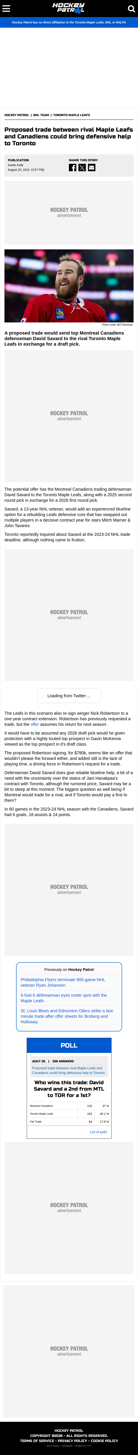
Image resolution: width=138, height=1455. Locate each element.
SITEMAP (67, 1446)
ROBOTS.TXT (83, 1446)
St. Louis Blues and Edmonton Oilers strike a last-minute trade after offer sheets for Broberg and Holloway (67, 1016)
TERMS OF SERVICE (37, 1441)
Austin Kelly (15, 165)
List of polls (98, 1132)
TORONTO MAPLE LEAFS (71, 115)
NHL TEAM (41, 115)
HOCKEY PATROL (16, 115)
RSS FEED (53, 1446)
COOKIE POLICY (104, 1441)
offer (35, 724)
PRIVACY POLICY (72, 1441)
